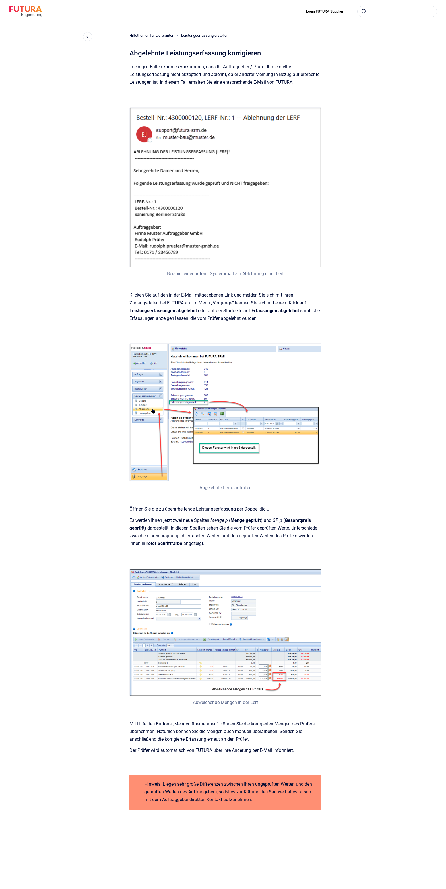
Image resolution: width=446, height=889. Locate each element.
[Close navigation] (87, 36)
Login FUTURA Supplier (325, 11)
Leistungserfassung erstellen (204, 35)
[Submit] (363, 11)
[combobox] (397, 11)
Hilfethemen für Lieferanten (151, 35)
